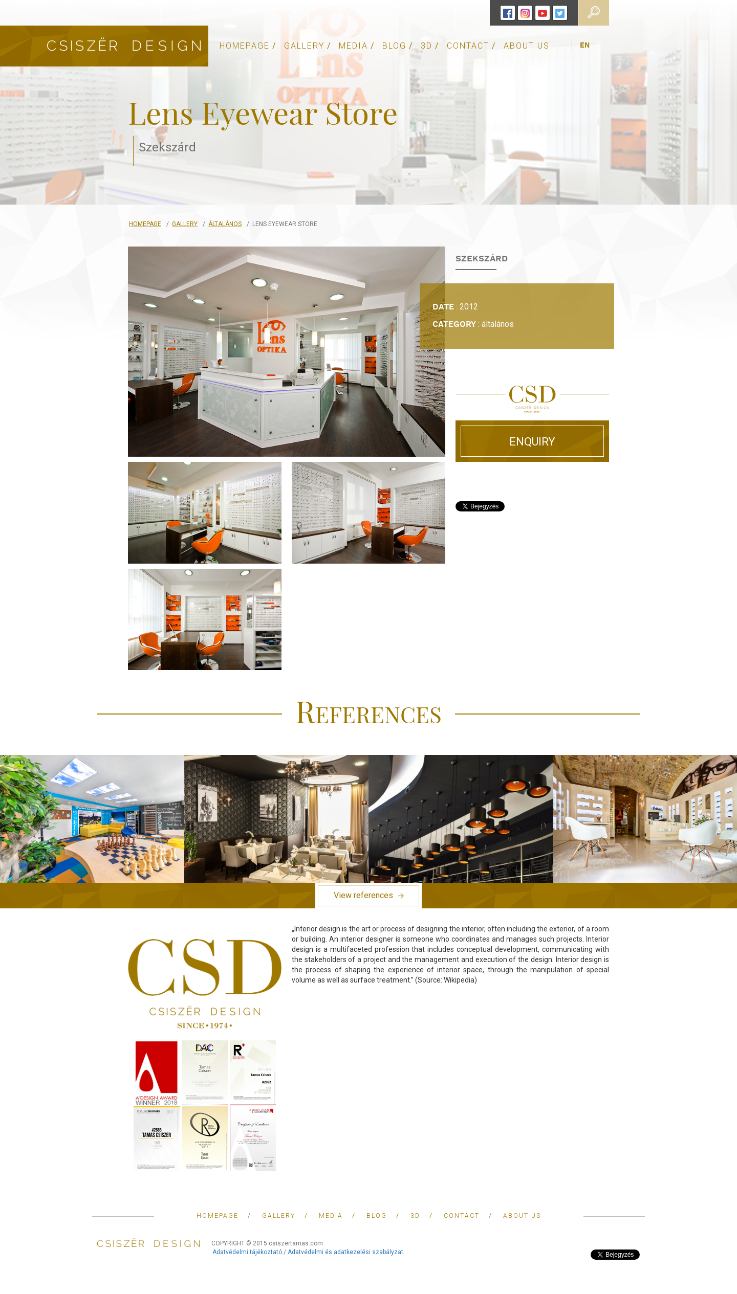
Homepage (145, 224)
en (585, 45)
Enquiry (532, 441)
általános (225, 224)
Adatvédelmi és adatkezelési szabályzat (345, 1252)
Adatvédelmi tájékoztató (247, 1252)
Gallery (185, 224)
